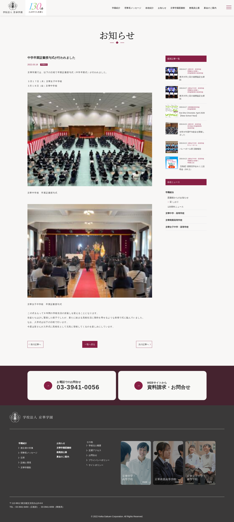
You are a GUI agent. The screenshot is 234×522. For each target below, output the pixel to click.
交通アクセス (95, 450)
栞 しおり (174, 202)
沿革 (23, 457)
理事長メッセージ (29, 452)
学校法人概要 (95, 445)
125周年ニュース (176, 207)
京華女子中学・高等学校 (177, 227)
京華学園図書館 (64, 448)
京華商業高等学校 (174, 220)
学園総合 (170, 192)
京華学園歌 (26, 467)
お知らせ (61, 443)
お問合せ (93, 455)
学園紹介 (23, 443)
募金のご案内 (63, 457)
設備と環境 (26, 462)
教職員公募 (62, 452)
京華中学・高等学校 (175, 213)
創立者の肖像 (27, 448)
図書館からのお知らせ (178, 197)
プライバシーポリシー (99, 460)
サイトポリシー (96, 465)
